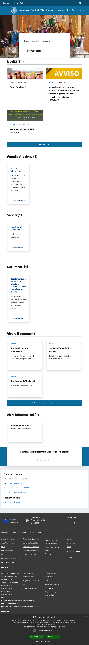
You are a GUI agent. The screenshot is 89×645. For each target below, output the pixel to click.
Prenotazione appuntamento (28, 575)
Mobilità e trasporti (30, 554)
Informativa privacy (52, 584)
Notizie (12, 124)
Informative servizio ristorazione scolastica (21, 427)
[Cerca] (84, 10)
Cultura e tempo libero (31, 543)
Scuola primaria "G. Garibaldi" (24, 381)
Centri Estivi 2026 (18, 87)
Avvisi (12, 83)
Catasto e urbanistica (31, 550)
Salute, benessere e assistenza (52, 548)
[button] (44, 641)
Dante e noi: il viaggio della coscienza (22, 130)
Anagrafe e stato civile (31, 539)
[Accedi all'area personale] (80, 3)
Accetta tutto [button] (36, 636)
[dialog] (44, 629)
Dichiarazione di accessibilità (51, 593)
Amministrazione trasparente (51, 575)
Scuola (13, 344)
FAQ (24, 584)
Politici (3, 554)
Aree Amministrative (9, 543)
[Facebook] (66, 10)
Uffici (3, 546)
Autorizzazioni (50, 554)
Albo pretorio (49, 580)
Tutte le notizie (44, 144)
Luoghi (69, 557)
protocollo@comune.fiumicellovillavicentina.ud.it (19, 606)
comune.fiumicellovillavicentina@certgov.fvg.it (19, 600)
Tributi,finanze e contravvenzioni (51, 542)
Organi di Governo (8, 539)
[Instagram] (72, 10)
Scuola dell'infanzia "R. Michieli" (59, 350)
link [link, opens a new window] (65, 627)
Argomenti (35, 41)
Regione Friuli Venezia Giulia (13, 3)
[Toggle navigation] (4, 10)
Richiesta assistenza (30, 588)
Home (26, 41)
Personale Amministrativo (10, 558)
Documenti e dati (7, 562)
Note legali (49, 588)
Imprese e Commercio (31, 546)
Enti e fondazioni (7, 550)
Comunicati (71, 543)
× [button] (86, 616)
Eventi (69, 561)
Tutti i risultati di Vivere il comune (44, 403)
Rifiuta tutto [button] (53, 636)
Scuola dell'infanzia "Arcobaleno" (19, 350)
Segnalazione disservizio (32, 580)
